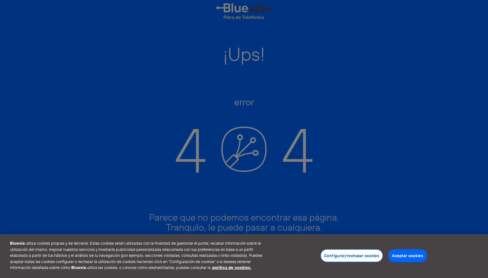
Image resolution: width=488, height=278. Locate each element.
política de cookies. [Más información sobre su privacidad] (231, 267)
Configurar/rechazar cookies (351, 255)
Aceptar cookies (407, 255)
